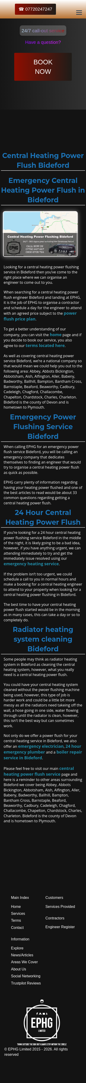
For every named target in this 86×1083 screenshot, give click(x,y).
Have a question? (43, 42)
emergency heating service (31, 563)
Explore (17, 948)
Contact (17, 928)
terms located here (45, 345)
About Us (18, 969)
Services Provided (60, 907)
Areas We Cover (24, 962)
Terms (16, 920)
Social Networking (25, 976)
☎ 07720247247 (35, 9)
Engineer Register (60, 927)
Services (18, 913)
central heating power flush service (39, 771)
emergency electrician (41, 746)
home (55, 334)
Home (16, 907)
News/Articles (22, 955)
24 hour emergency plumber (42, 749)
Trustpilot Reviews (26, 983)
